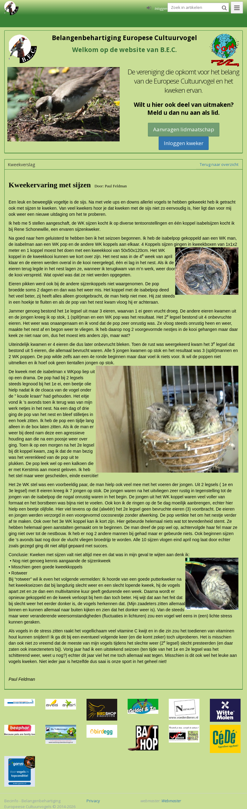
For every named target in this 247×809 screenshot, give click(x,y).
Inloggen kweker (183, 143)
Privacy (93, 800)
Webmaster (171, 800)
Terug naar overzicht (219, 164)
